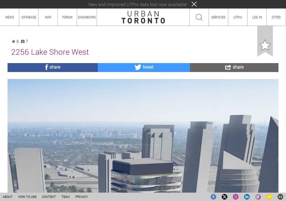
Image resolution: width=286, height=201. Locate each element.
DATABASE (29, 17)
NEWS (9, 17)
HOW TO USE (27, 197)
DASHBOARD (87, 17)
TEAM (65, 197)
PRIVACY (81, 197)
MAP (48, 17)
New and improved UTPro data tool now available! (138, 4)
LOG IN (257, 17)
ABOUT (8, 197)
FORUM (67, 17)
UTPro (237, 17)
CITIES (276, 17)
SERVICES (218, 17)
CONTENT (49, 197)
